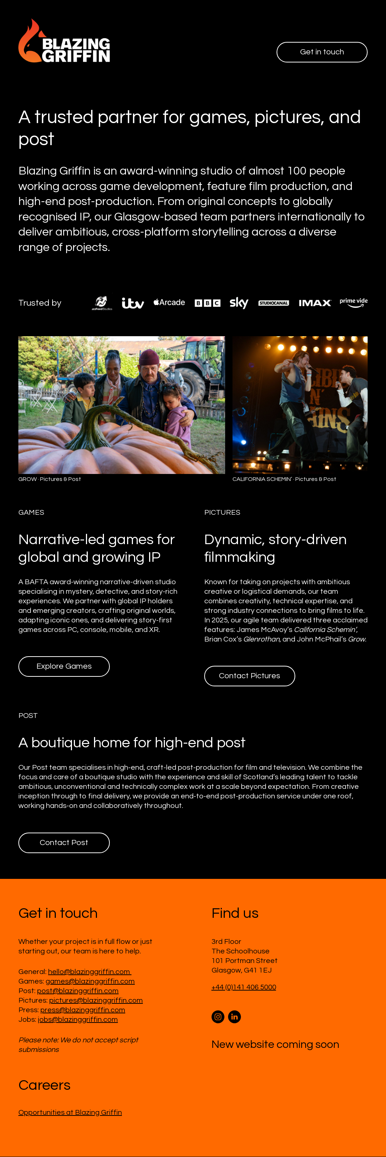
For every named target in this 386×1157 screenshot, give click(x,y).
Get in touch (322, 52)
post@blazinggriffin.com (78, 991)
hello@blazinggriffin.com (89, 972)
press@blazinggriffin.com (82, 1010)
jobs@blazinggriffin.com (78, 1020)
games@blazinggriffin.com (90, 981)
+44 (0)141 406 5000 (244, 987)
